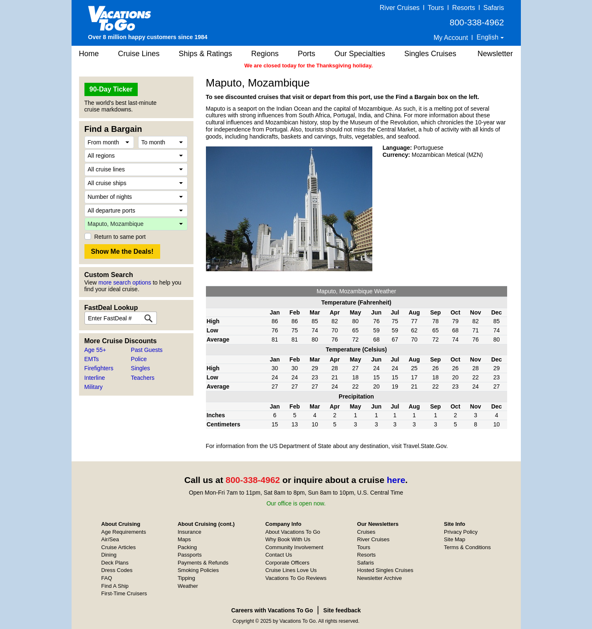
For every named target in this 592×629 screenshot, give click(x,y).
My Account (450, 37)
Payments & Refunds (203, 563)
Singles (140, 368)
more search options (124, 282)
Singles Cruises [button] (430, 54)
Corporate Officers (287, 563)
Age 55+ (95, 350)
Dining (108, 555)
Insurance (189, 532)
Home (89, 54)
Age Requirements (123, 532)
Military (93, 387)
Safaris (493, 7)
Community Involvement (294, 547)
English (488, 37)
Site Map (454, 539)
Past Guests (147, 350)
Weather (188, 586)
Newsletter (495, 54)
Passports (190, 555)
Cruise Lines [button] (139, 54)
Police (139, 359)
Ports (306, 54)
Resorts (463, 7)
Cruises (366, 532)
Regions (265, 54)
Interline (94, 377)
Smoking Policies (198, 570)
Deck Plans (115, 563)
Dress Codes (116, 570)
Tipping (186, 578)
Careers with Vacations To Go (272, 610)
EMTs (91, 359)
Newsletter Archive (379, 578)
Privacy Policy (461, 532)
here (396, 480)
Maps (184, 539)
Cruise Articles (118, 547)
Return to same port (120, 236)
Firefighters (99, 368)
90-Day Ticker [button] (111, 89)
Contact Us (278, 555)
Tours (436, 7)
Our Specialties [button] (359, 54)
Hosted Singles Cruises (385, 570)
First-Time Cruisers (124, 593)
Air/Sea (110, 539)
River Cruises (400, 7)
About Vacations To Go (292, 532)
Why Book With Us (287, 539)
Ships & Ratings (205, 54)
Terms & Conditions (467, 547)
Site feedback (342, 610)
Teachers (143, 377)
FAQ (106, 578)
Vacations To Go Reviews (296, 578)
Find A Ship (115, 586)
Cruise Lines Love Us (291, 570)
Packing (187, 547)
